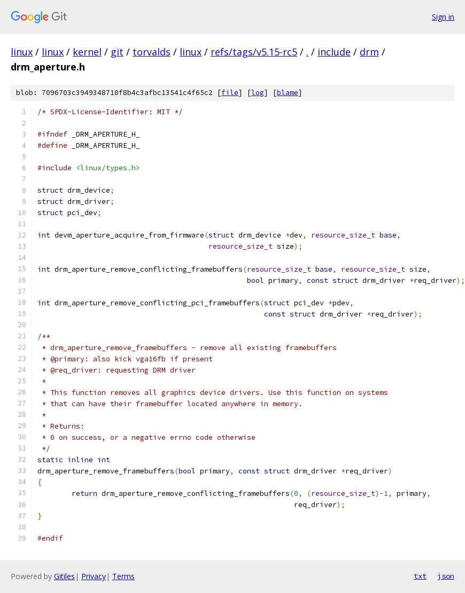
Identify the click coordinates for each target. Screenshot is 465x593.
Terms (123, 576)
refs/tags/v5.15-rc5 (254, 51)
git (117, 51)
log (257, 92)
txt (420, 576)
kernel (87, 51)
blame (287, 92)
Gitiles (64, 576)
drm (369, 51)
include (334, 51)
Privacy (93, 576)
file (229, 92)
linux (22, 51)
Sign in (443, 17)
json (445, 576)
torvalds (151, 51)
